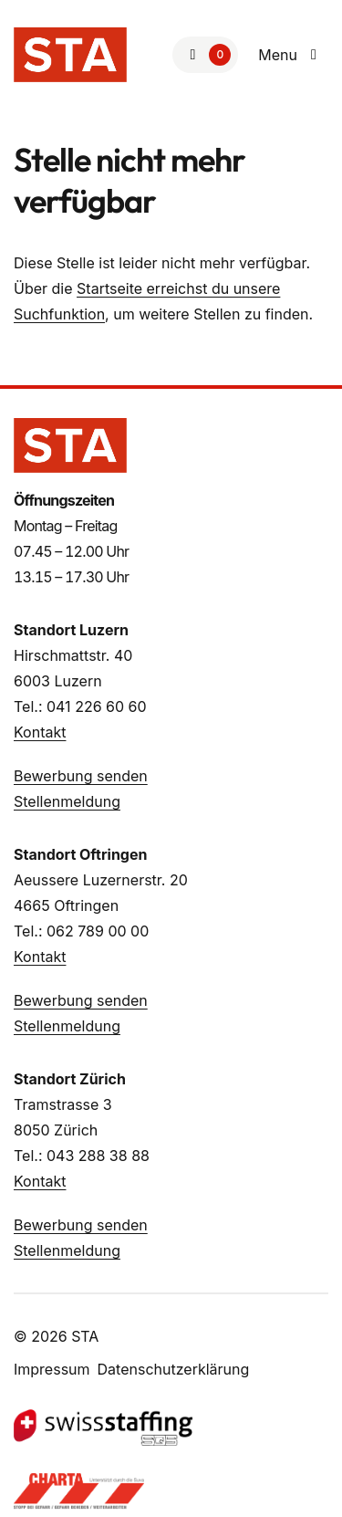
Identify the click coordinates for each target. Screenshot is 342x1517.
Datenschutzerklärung (174, 1369)
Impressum (52, 1369)
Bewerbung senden (81, 776)
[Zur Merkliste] (205, 55)
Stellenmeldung (67, 801)
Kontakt (40, 732)
